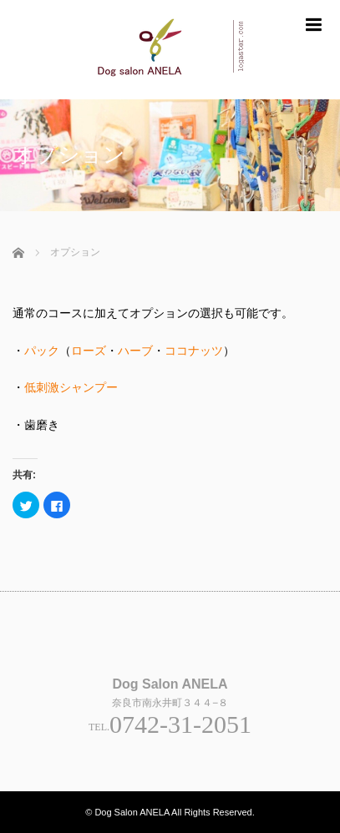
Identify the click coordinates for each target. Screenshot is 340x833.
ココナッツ (194, 350)
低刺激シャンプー (71, 387)
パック (41, 350)
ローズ (88, 350)
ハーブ (135, 350)
